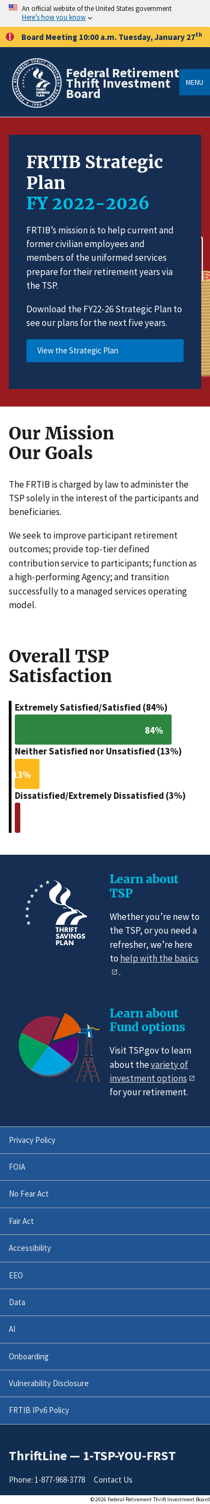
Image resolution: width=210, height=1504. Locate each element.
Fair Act (21, 1221)
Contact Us (113, 1479)
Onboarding (29, 1356)
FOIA (17, 1167)
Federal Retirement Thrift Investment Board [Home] (122, 83)
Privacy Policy (32, 1140)
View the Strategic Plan (77, 350)
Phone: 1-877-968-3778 (47, 1479)
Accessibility (30, 1248)
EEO (16, 1275)
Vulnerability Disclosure (49, 1383)
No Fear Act (29, 1193)
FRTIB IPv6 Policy (39, 1410)
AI (12, 1329)
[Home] (36, 106)
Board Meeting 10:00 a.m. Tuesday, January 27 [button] (103, 36)
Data (17, 1302)
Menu (194, 82)
